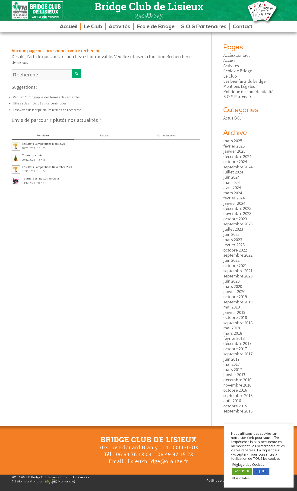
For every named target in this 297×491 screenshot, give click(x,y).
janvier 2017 (234, 375)
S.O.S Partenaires (239, 97)
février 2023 (234, 245)
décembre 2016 (237, 380)
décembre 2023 (237, 208)
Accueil (230, 60)
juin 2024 (231, 177)
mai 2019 (231, 307)
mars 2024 (232, 193)
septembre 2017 (238, 354)
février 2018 (234, 338)
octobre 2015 (235, 406)
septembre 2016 (238, 395)
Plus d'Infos (241, 478)
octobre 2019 (235, 296)
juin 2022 (231, 260)
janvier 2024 (234, 203)
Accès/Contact (236, 55)
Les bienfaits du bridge (244, 81)
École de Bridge (237, 71)
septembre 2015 (238, 411)
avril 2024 (232, 187)
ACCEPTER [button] (242, 471)
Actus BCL (232, 118)
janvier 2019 (234, 312)
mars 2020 (232, 286)
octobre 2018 (235, 317)
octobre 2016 (235, 390)
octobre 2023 (235, 219)
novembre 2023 (237, 213)
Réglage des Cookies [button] (248, 464)
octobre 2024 (235, 161)
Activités (231, 66)
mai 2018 (231, 328)
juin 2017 (231, 359)
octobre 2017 (235, 349)
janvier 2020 (234, 291)
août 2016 (232, 400)
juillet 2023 (233, 229)
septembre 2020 (238, 276)
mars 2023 (232, 239)
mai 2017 (231, 364)
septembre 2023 (238, 224)
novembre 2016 (237, 385)
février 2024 (234, 198)
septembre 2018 (238, 323)
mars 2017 (232, 369)
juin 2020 (231, 281)
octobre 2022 (235, 250)
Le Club (230, 76)
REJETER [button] (261, 471)
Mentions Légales (239, 86)
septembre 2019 (238, 302)
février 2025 (234, 146)
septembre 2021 (238, 271)
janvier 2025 (234, 151)
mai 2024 (231, 182)
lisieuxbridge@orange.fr (158, 461)
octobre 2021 (235, 265)
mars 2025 (232, 141)
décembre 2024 (237, 156)
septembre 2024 (238, 167)
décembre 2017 (237, 343)
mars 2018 (232, 333)
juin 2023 (231, 234)
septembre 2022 (238, 255)
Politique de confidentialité (248, 91)
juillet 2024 (233, 172)
